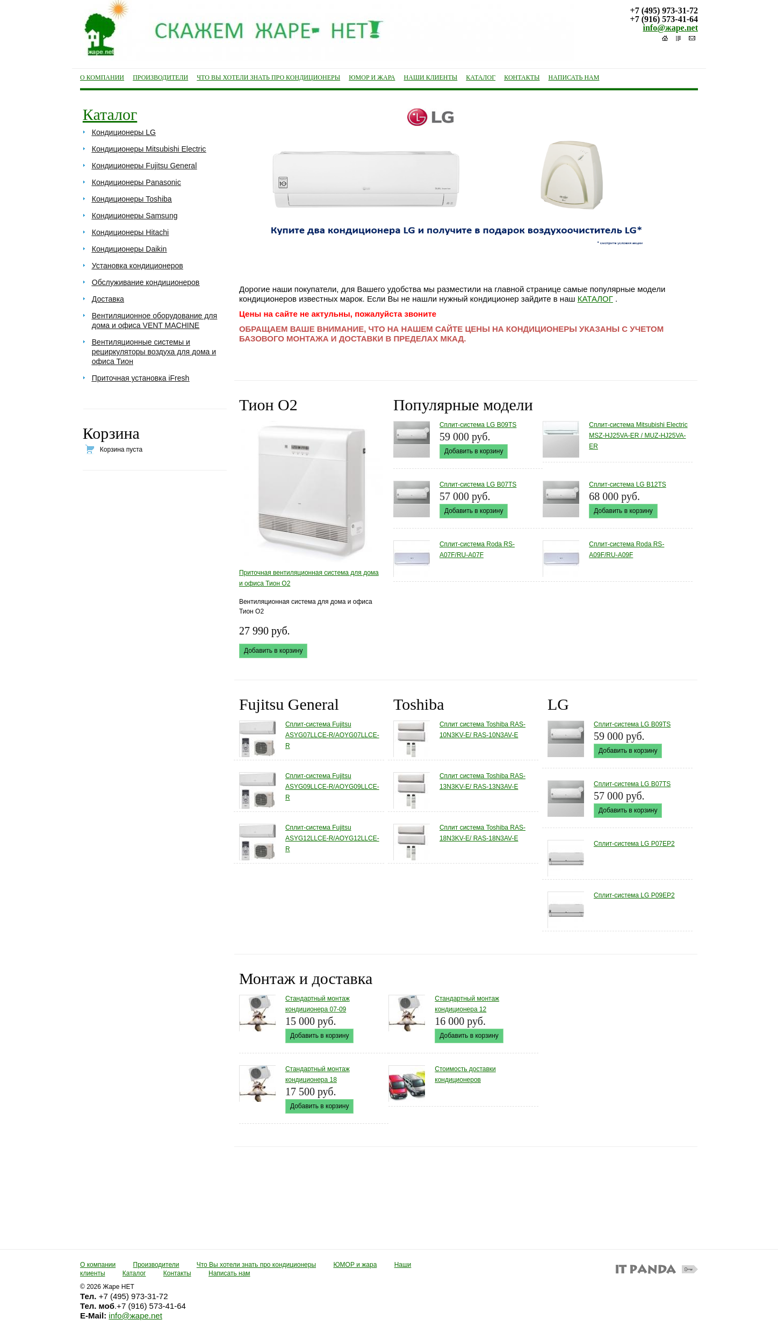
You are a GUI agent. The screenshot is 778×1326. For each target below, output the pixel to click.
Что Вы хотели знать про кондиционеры (256, 1264)
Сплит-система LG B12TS (627, 484)
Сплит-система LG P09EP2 (634, 895)
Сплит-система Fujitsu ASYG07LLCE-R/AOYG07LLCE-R (332, 735)
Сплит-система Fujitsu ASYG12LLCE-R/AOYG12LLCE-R (332, 838)
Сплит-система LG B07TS (478, 484)
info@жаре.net (670, 27)
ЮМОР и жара (355, 1264)
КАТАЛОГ (595, 298)
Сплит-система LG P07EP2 (634, 843)
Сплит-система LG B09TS (478, 425)
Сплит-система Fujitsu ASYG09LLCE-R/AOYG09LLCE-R (332, 786)
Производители (156, 1264)
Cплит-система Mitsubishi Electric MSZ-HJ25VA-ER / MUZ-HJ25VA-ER (638, 435)
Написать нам (229, 1273)
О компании (98, 1264)
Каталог (110, 114)
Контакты (177, 1273)
